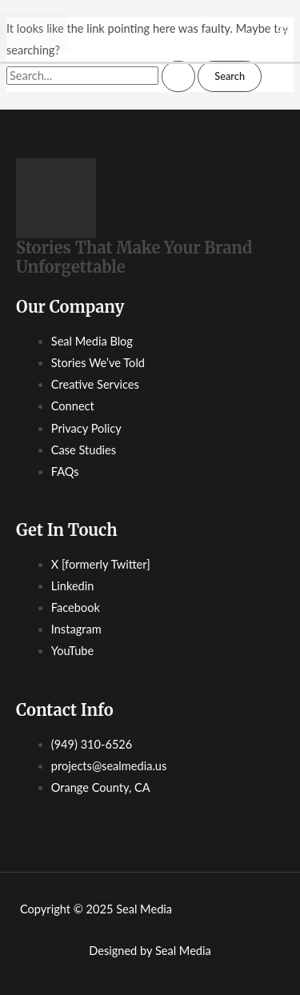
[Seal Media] (34, 29)
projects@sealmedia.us (109, 766)
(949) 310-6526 (92, 744)
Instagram (76, 629)
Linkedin (72, 586)
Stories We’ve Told (98, 363)
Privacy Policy (86, 428)
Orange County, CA (100, 787)
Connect (72, 406)
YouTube (72, 650)
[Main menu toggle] (283, 31)
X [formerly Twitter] (100, 564)
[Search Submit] (178, 76)
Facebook (75, 607)
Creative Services (95, 384)
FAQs (65, 471)
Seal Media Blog (92, 341)
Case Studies (83, 450)
